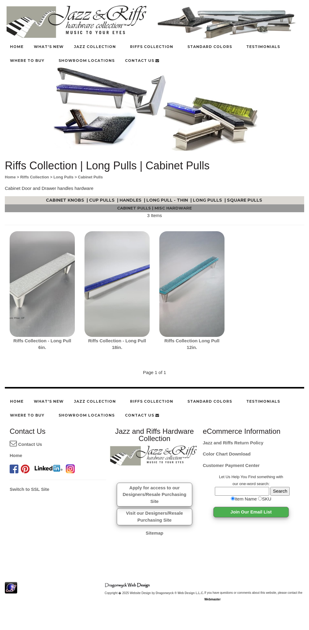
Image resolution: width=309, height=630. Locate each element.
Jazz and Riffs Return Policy (233, 442)
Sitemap (154, 533)
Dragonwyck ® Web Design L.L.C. (180, 593)
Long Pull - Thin (167, 200)
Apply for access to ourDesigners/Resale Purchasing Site (154, 494)
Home (16, 455)
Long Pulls (208, 200)
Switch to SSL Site (29, 489)
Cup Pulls (102, 200)
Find (252, 477)
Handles (131, 200)
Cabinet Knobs (65, 200)
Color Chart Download (226, 453)
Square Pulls (245, 200)
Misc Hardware (173, 208)
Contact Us (26, 444)
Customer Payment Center (231, 465)
